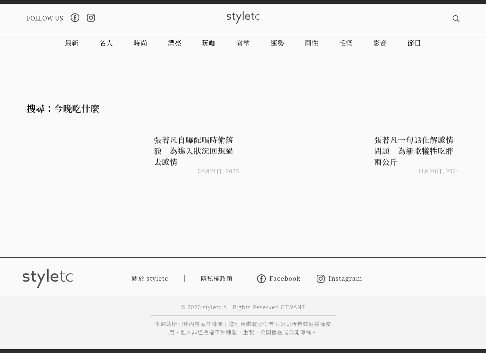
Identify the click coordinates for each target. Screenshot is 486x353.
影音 (380, 42)
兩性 (311, 42)
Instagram (339, 279)
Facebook (279, 278)
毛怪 (346, 42)
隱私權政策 (217, 278)
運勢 (277, 42)
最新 (72, 42)
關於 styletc (150, 278)
